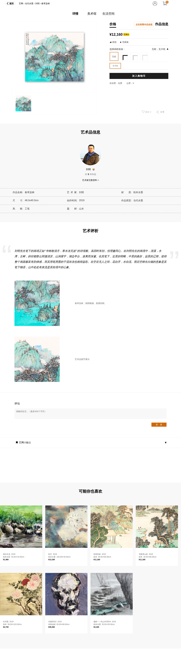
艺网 (21, 3)
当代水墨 (29, 3)
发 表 (159, 424)
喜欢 (146, 111)
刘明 (37, 3)
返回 (11, 3)
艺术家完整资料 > (90, 180)
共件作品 (90, 174)
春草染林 (45, 3)
